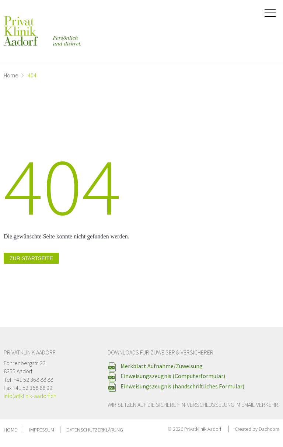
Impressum (41, 429)
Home (11, 75)
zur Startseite (31, 258)
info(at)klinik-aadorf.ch (30, 395)
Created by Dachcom (257, 429)
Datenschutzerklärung (94, 429)
